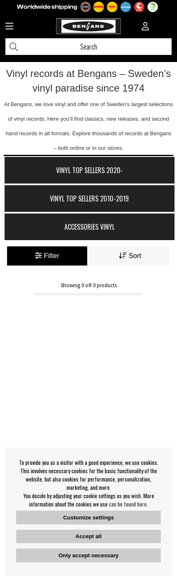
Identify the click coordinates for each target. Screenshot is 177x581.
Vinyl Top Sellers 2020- (89, 170)
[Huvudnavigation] (9, 27)
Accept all (89, 536)
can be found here (128, 504)
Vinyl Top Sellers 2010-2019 (89, 199)
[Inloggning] (145, 27)
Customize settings (88, 517)
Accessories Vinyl (89, 227)
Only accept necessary (88, 555)
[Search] (88, 46)
